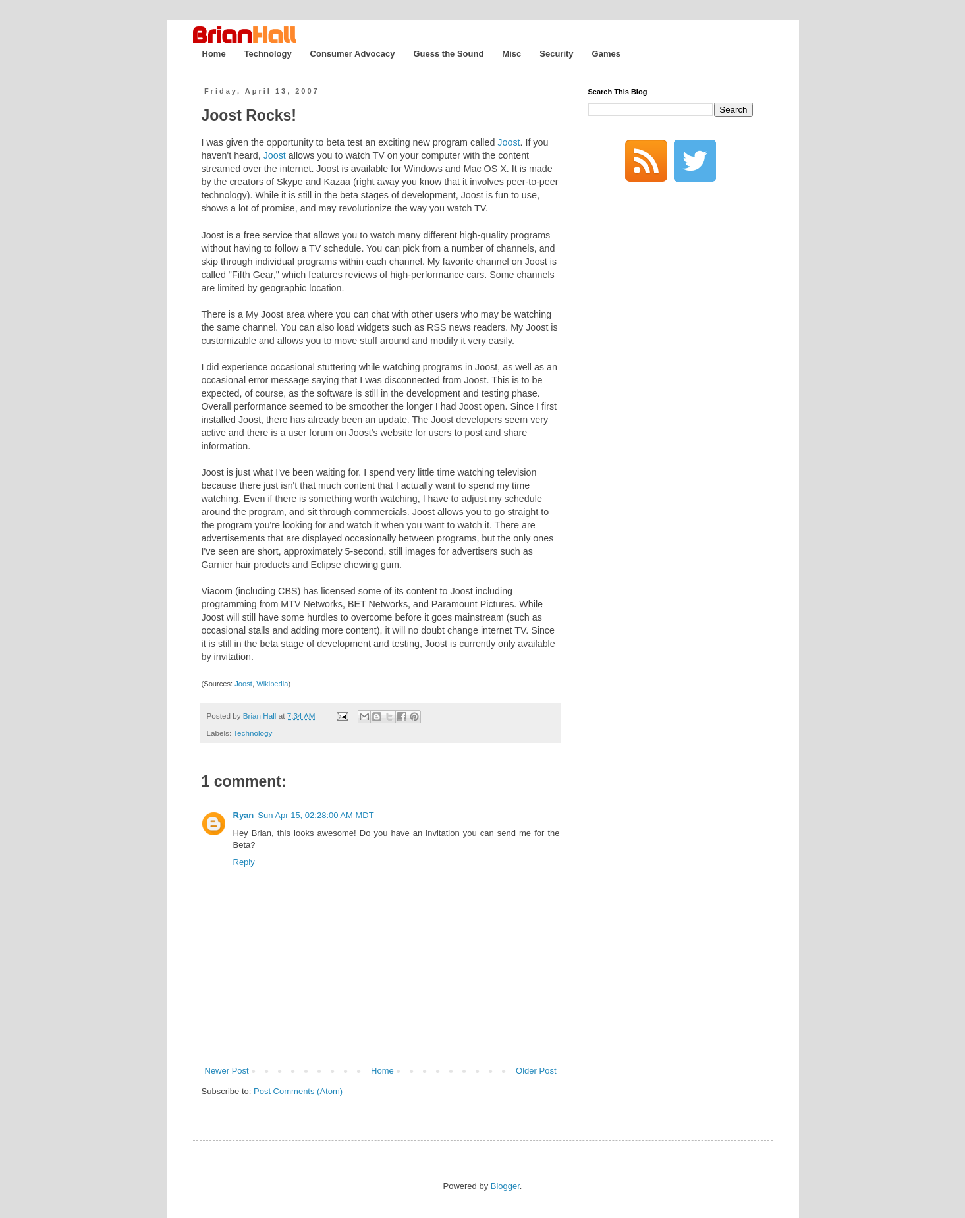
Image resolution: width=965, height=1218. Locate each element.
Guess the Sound (448, 54)
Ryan (243, 815)
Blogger (505, 1186)
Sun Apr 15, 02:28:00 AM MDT (315, 815)
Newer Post (227, 1071)
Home (214, 54)
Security (556, 54)
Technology (268, 54)
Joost (508, 142)
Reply (244, 862)
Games (606, 54)
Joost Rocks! (249, 115)
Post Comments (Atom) (298, 1091)
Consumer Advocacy (352, 54)
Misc (511, 54)
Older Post (536, 1071)
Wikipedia (272, 684)
